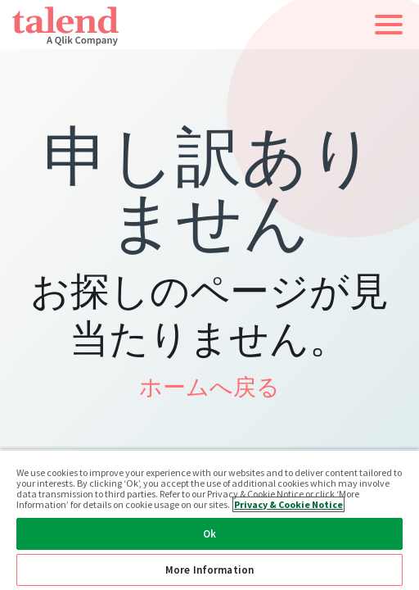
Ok (209, 534)
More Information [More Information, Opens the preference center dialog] (209, 570)
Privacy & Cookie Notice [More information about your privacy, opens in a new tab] (288, 504)
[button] (389, 25)
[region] (209, 519)
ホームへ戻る (209, 387)
